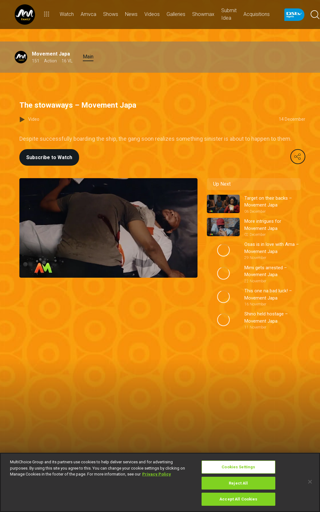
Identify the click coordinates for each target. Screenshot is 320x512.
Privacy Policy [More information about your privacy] (156, 474)
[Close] (310, 482)
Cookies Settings (238, 467)
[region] (160, 482)
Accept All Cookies (238, 499)
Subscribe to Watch (49, 157)
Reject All (238, 483)
